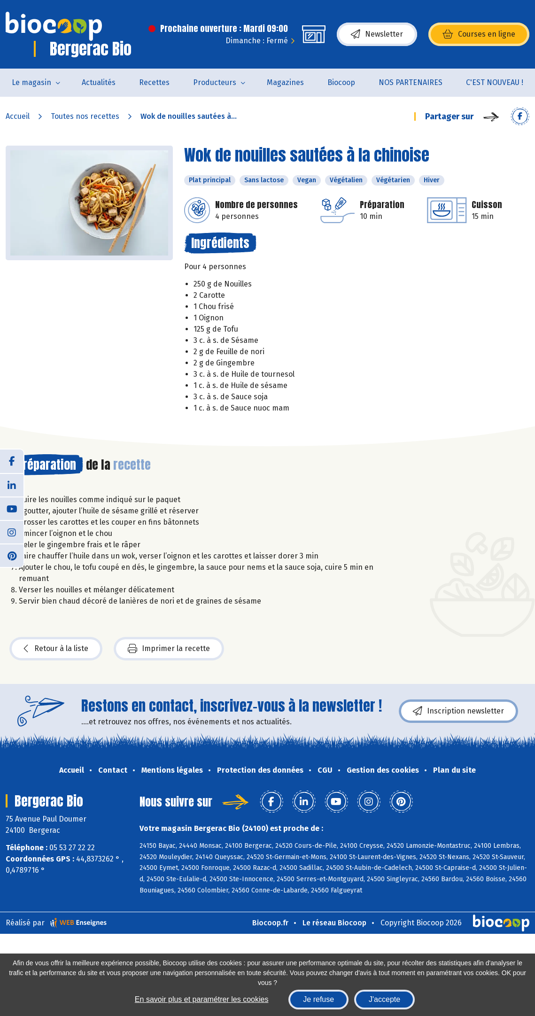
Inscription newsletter (458, 711)
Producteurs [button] (214, 82)
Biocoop (341, 82)
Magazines (285, 82)
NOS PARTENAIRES (410, 82)
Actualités (99, 82)
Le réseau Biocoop (334, 922)
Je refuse (318, 999)
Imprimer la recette (169, 648)
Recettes (154, 82)
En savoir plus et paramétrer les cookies (202, 999)
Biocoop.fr (270, 922)
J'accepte (384, 999)
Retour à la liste (55, 648)
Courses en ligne (478, 34)
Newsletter (377, 34)
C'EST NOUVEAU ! (494, 82)
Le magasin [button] (31, 82)
